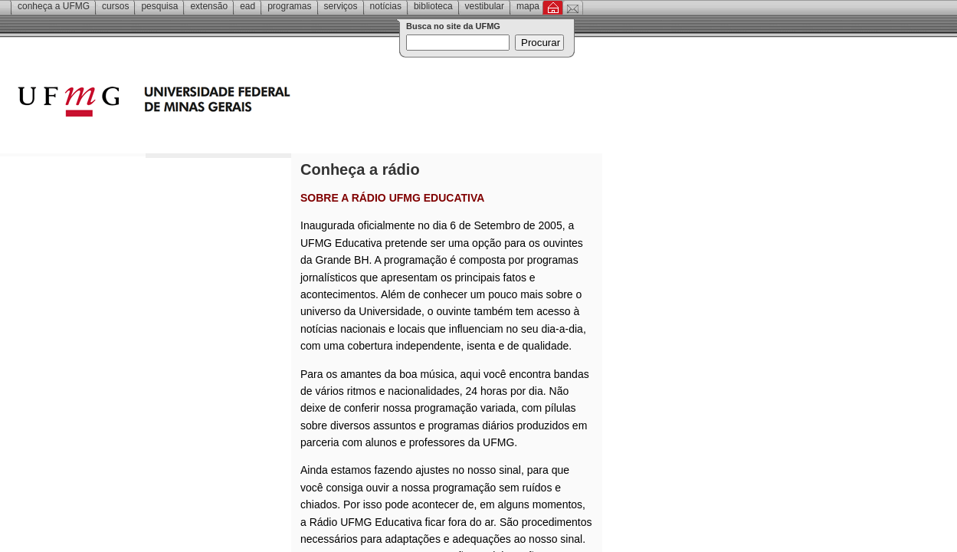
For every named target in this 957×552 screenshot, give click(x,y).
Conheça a (54, 6)
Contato (572, 8)
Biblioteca (433, 6)
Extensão (209, 6)
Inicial (552, 8)
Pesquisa (159, 6)
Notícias (385, 6)
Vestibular (484, 6)
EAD (247, 6)
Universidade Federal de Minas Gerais (241, 103)
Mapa (527, 6)
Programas (289, 6)
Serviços (341, 6)
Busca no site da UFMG (453, 26)
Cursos (115, 6)
